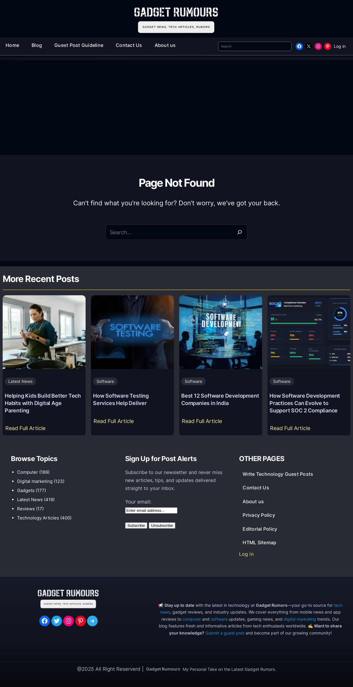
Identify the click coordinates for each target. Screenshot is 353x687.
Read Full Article (26, 429)
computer (191, 619)
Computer (27, 472)
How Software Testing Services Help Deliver (121, 399)
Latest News (20, 381)
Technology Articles (38, 518)
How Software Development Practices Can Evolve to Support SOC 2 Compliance (304, 403)
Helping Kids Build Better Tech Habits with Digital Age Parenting (43, 403)
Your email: (138, 502)
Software (105, 381)
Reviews (26, 508)
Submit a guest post (224, 632)
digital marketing (300, 619)
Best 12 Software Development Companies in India (220, 399)
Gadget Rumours (163, 668)
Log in (340, 46)
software (219, 619)
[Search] (239, 232)
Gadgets (26, 490)
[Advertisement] (176, 110)
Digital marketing (35, 481)
